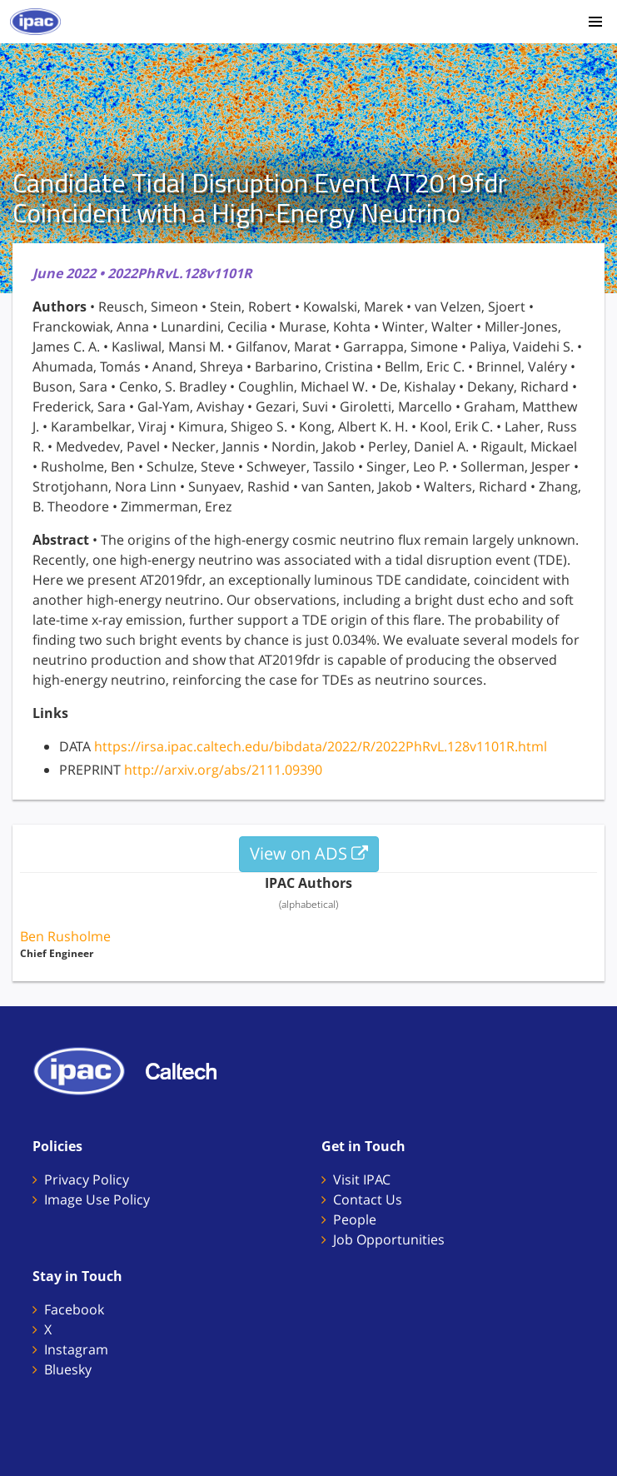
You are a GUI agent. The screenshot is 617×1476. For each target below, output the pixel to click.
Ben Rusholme (65, 936)
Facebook (74, 1309)
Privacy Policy (86, 1179)
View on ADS (309, 853)
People (354, 1219)
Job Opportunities (389, 1239)
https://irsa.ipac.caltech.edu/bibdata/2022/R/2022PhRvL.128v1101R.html (320, 746)
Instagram (76, 1349)
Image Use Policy (97, 1199)
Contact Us (367, 1199)
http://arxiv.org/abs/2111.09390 (223, 769)
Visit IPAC (362, 1179)
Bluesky (68, 1369)
